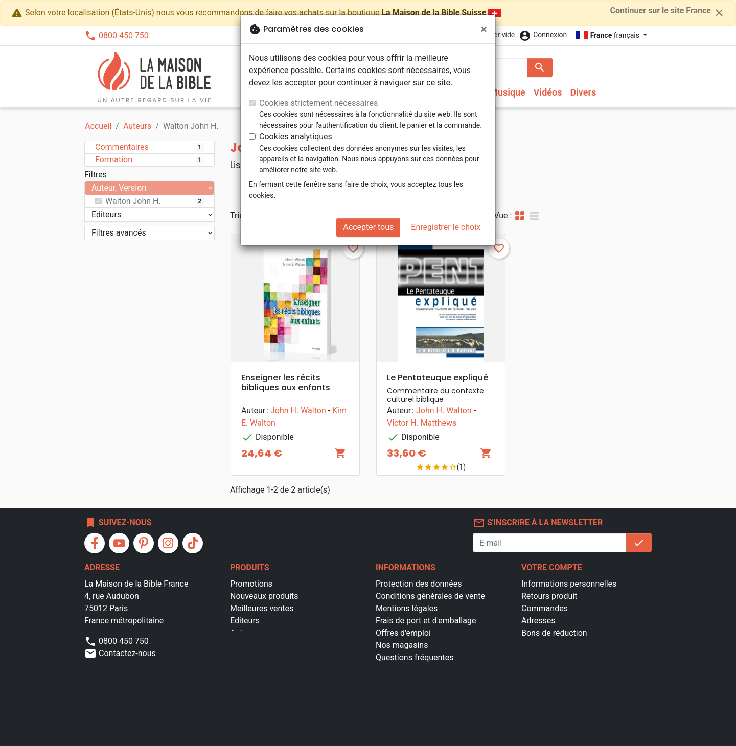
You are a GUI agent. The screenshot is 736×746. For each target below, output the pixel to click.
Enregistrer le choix (445, 227)
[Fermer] (483, 29)
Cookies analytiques (295, 137)
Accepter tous (368, 227)
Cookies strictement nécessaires (318, 103)
